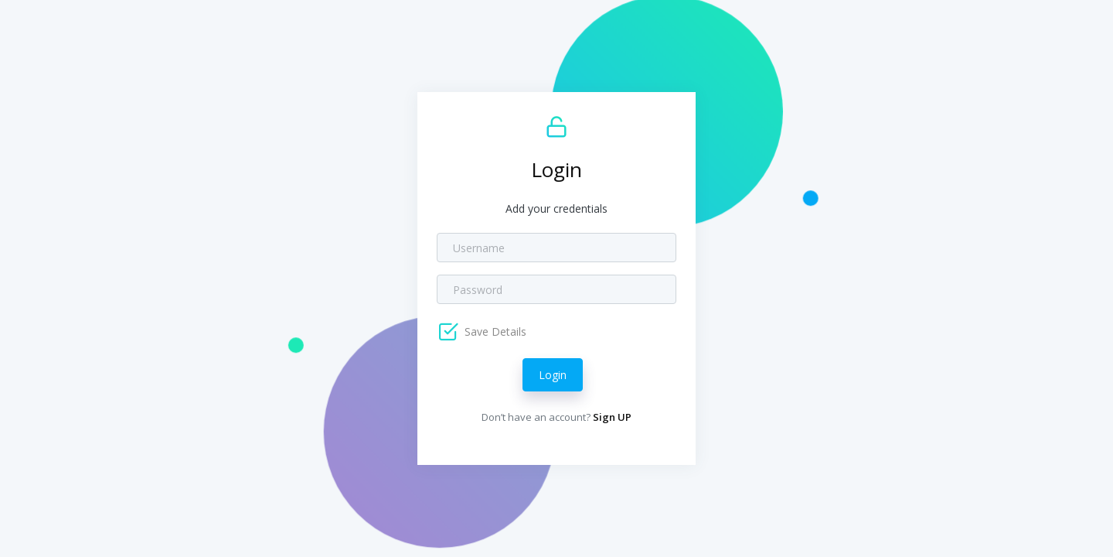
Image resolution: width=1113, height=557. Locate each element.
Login (553, 374)
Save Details (493, 331)
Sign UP (612, 417)
